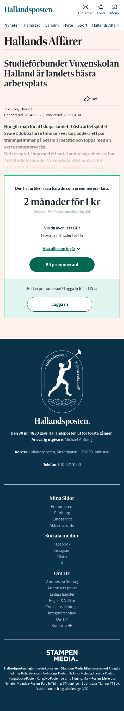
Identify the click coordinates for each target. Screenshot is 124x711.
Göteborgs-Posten (55, 673)
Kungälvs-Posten (48, 678)
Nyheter (11, 25)
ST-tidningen (71, 683)
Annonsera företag (62, 581)
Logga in (59, 304)
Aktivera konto (62, 525)
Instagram (62, 550)
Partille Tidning (51, 683)
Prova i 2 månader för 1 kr (62, 235)
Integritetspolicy (62, 613)
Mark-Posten (92, 678)
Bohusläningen (31, 673)
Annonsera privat (62, 587)
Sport (83, 25)
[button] (114, 10)
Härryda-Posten (103, 673)
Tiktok (62, 556)
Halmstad (32, 25)
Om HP (62, 619)
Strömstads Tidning (95, 683)
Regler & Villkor (62, 600)
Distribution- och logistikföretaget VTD (62, 689)
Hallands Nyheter (80, 673)
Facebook (62, 544)
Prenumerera (62, 506)
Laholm (52, 25)
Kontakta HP (62, 625)
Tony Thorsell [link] (22, 109)
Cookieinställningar (62, 606)
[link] (29, 10)
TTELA (114, 683)
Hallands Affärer (106, 25)
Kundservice (62, 519)
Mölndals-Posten (28, 683)
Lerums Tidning (71, 678)
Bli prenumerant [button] (62, 265)
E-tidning (62, 512)
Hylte (68, 25)
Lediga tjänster (62, 594)
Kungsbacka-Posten (22, 678)
